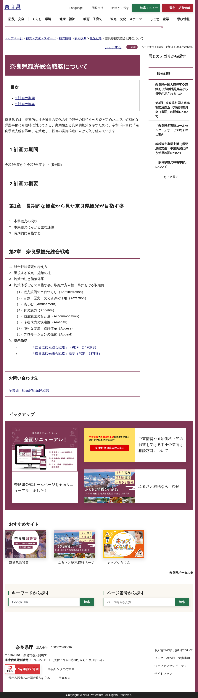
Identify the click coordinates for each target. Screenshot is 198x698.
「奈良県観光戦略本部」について (171, 164)
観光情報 (65, 38)
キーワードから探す (31, 593)
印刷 (133, 47)
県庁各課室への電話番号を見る (29, 678)
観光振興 (80, 38)
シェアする (113, 47)
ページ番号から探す (126, 593)
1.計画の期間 (25, 98)
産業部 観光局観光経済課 (30, 390)
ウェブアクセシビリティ (170, 665)
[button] (73, 8)
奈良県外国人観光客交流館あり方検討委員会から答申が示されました (171, 89)
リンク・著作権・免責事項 (172, 658)
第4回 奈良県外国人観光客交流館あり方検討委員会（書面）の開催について (172, 109)
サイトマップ (163, 673)
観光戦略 (96, 38)
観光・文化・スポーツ (41, 38)
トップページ (14, 38)
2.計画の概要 (25, 104)
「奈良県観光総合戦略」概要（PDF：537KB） (67, 353)
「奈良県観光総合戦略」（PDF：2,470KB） (65, 347)
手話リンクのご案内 (61, 669)
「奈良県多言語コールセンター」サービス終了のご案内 (171, 130)
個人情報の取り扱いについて (173, 650)
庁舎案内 (64, 678)
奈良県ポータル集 (181, 572)
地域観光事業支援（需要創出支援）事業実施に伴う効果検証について (171, 148)
